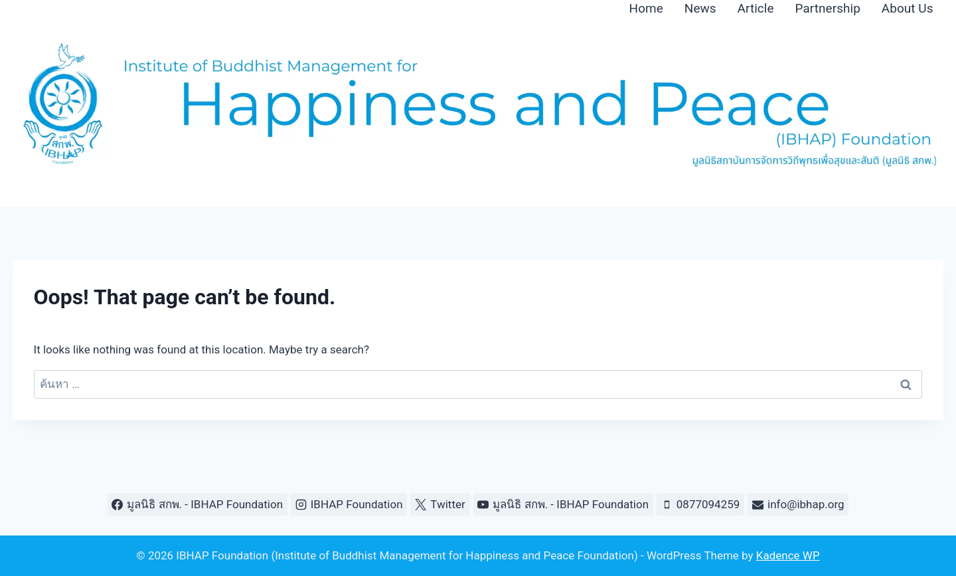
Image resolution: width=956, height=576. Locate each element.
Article (756, 8)
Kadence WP (788, 555)
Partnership (827, 8)
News (700, 8)
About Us (907, 8)
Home (646, 8)
